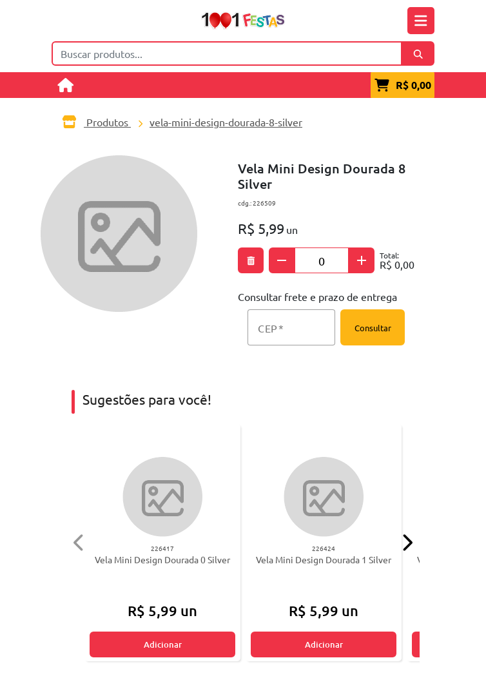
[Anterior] (79, 542)
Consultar (373, 327)
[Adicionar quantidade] (361, 260)
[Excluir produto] (251, 260)
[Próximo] (406, 542)
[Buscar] (418, 53)
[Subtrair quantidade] (282, 260)
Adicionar (163, 644)
